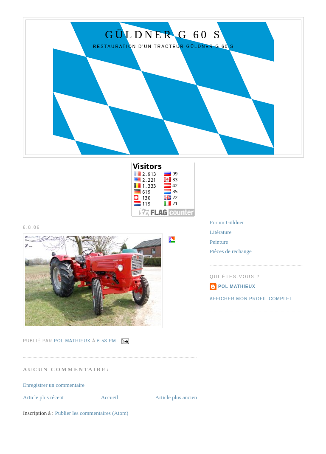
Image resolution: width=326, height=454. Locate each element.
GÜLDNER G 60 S (163, 34)
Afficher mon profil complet (251, 298)
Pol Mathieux (237, 286)
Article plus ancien (176, 397)
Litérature (220, 232)
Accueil (109, 397)
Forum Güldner (227, 222)
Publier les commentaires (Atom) (91, 413)
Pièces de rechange (231, 251)
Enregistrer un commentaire (53, 385)
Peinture (219, 242)
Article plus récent (43, 397)
